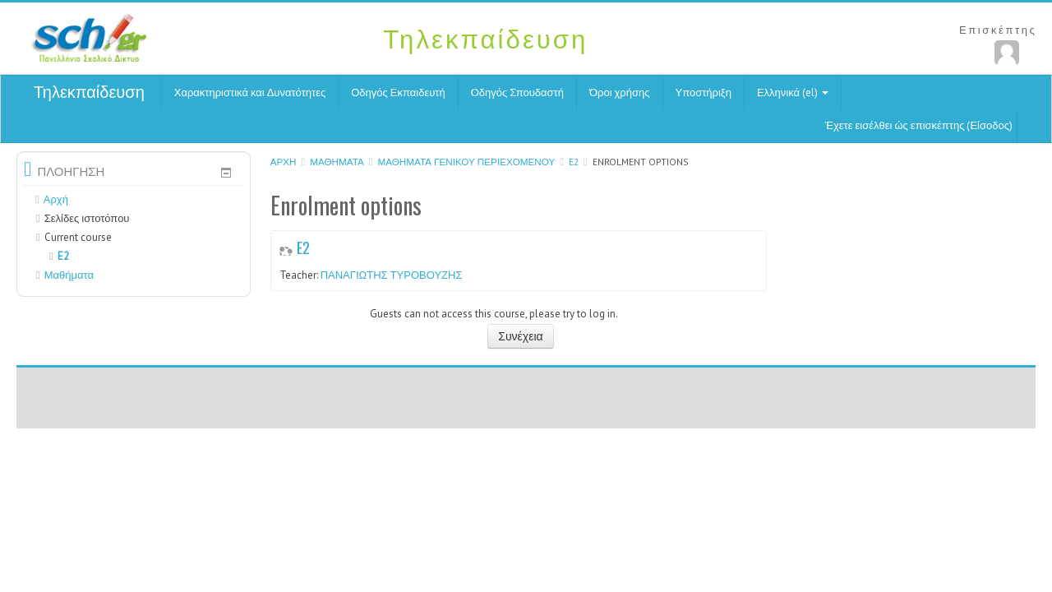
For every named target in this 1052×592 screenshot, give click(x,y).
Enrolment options (641, 161)
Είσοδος (989, 125)
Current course (78, 237)
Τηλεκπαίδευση (89, 92)
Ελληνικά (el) (792, 92)
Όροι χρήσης (619, 92)
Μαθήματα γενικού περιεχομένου (466, 161)
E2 (574, 161)
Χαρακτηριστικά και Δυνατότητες (249, 92)
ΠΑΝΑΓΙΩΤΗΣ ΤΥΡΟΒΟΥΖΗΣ (392, 275)
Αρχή (283, 161)
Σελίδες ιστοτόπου (87, 218)
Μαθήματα (337, 161)
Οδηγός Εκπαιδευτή (398, 92)
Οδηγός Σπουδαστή (517, 92)
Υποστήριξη (703, 92)
